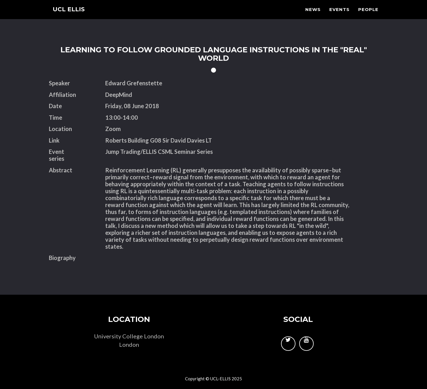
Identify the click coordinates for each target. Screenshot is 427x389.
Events (339, 16)
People (368, 16)
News (313, 16)
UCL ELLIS (71, 15)
